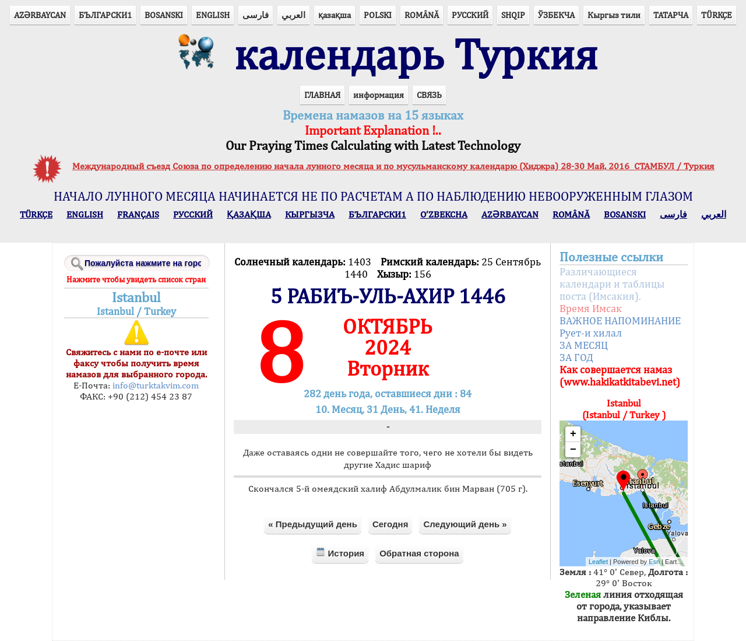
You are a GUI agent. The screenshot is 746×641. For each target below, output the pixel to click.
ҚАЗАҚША (249, 214)
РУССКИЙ (470, 15)
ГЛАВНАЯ (322, 95)
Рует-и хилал (591, 333)
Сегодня (390, 524)
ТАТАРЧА (670, 15)
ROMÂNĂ (421, 15)
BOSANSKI (164, 15)
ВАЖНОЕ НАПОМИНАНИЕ (620, 320)
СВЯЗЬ (429, 95)
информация (378, 95)
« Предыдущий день (312, 524)
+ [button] (573, 434)
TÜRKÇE (716, 15)
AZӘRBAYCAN (40, 15)
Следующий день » (464, 524)
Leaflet (598, 561)
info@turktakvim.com (154, 385)
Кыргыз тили (614, 15)
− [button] (573, 450)
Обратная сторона (419, 553)
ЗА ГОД (576, 357)
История (340, 552)
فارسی (255, 15)
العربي (293, 15)
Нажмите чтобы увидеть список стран (136, 279)
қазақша (334, 15)
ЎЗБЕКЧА (556, 15)
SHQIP (513, 15)
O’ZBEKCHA (443, 214)
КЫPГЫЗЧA (310, 214)
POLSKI (378, 15)
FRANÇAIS (138, 214)
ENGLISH (213, 15)
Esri (654, 561)
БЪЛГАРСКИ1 (105, 15)
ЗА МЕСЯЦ (584, 345)
